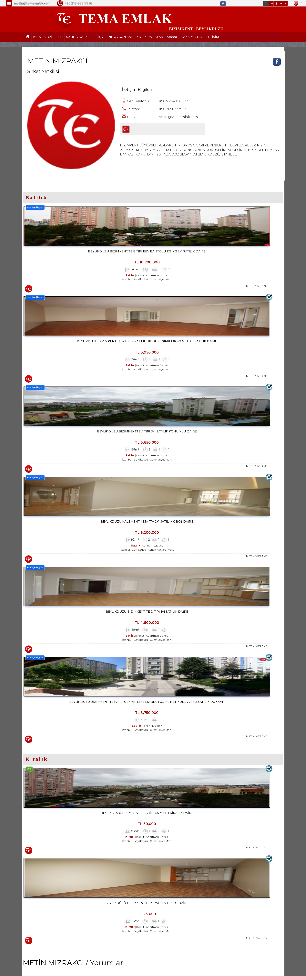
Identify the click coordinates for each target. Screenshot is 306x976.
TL (272, 3)
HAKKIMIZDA (191, 37)
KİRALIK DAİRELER (47, 37)
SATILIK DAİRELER (80, 37)
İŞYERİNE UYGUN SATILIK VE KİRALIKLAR (130, 37)
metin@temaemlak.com (32, 3)
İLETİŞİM (212, 37)
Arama (172, 37)
